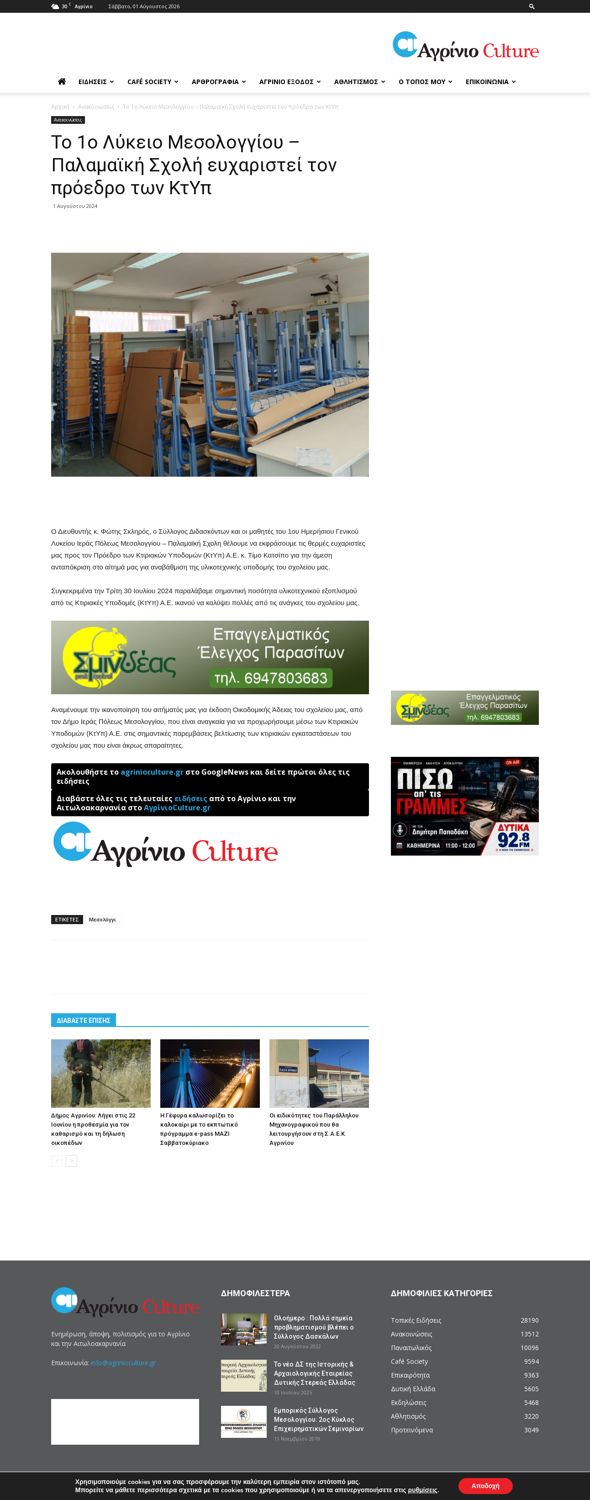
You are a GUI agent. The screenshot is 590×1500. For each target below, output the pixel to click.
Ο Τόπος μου (426, 81)
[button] (532, 6)
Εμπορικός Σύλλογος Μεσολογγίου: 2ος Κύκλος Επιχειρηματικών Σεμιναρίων (318, 1419)
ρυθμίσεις (422, 1490)
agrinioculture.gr (152, 772)
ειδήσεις (190, 798)
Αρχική (60, 107)
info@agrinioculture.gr (123, 1362)
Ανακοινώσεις (96, 107)
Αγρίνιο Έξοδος (290, 81)
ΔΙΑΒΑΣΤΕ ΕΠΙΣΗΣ (84, 1020)
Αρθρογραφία (219, 81)
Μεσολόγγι (102, 919)
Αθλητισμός (359, 81)
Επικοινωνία (491, 81)
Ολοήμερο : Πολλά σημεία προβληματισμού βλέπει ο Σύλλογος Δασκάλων (314, 1327)
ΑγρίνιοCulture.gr (177, 808)
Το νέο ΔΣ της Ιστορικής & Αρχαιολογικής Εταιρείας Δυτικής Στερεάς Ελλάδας (314, 1373)
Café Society (153, 81)
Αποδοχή (485, 1485)
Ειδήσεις (96, 81)
